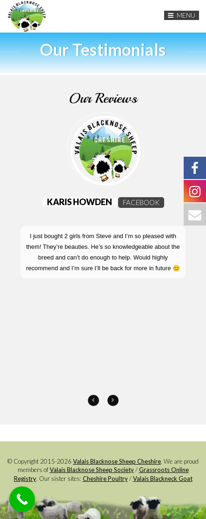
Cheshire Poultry (105, 478)
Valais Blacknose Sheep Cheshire (117, 461)
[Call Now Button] (22, 499)
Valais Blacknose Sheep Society (92, 469)
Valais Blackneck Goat (163, 478)
